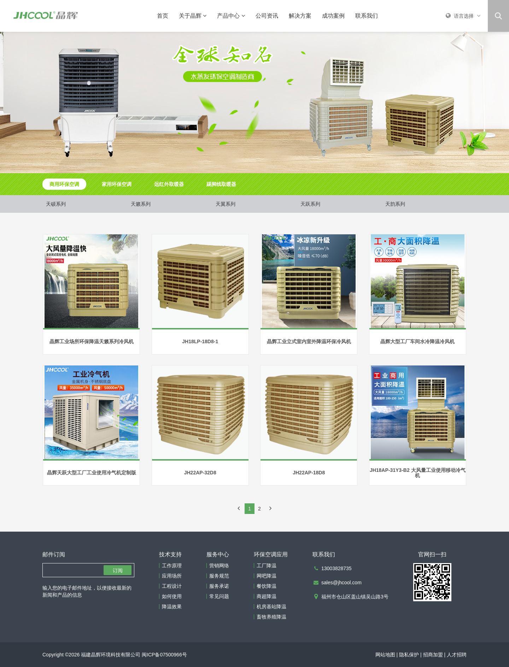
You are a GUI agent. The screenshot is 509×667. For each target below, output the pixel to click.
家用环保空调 (116, 184)
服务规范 (219, 576)
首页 (162, 16)
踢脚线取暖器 (221, 184)
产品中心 (231, 16)
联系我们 (366, 16)
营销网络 (219, 565)
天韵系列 (395, 204)
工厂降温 (266, 565)
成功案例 (333, 16)
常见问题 (219, 596)
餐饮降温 (266, 586)
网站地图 (385, 654)
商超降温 (266, 596)
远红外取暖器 (169, 184)
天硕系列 (56, 204)
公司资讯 (267, 16)
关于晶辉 (192, 16)
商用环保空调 (64, 184)
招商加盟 (433, 654)
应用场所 (172, 576)
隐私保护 (409, 654)
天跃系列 (310, 204)
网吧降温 (266, 576)
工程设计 (172, 586)
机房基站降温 (271, 606)
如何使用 (172, 596)
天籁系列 (141, 204)
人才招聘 (457, 654)
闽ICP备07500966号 (164, 654)
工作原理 (172, 565)
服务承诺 (219, 586)
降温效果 (172, 606)
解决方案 (300, 16)
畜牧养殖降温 (271, 617)
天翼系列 (225, 204)
